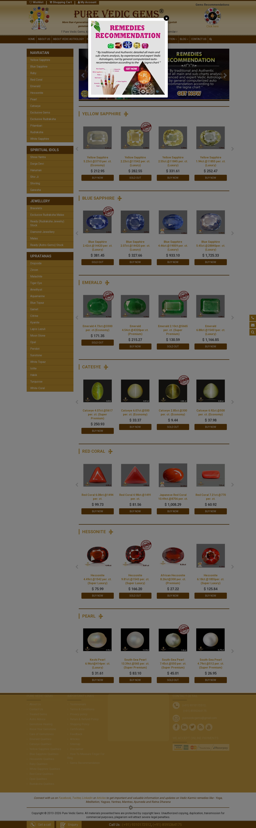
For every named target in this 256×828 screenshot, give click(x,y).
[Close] (166, 18)
